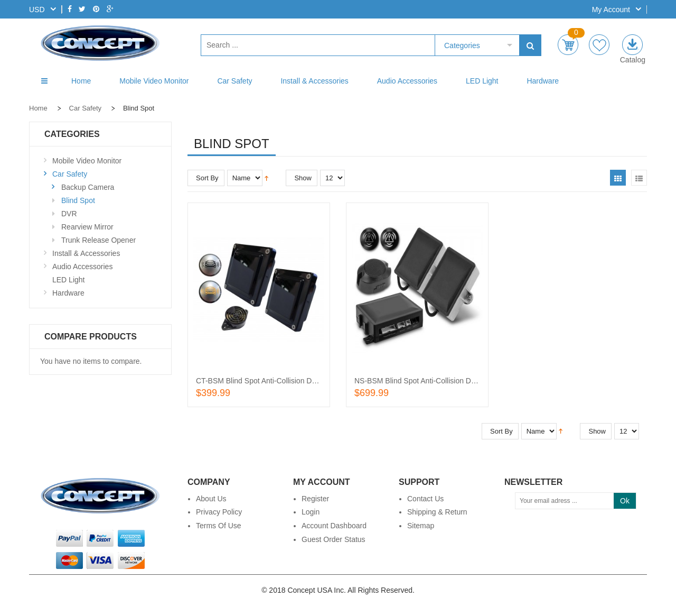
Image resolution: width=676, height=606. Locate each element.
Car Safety (85, 108)
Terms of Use (218, 525)
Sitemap (420, 525)
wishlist (599, 44)
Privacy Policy (219, 512)
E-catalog (632, 44)
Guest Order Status (333, 539)
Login (311, 512)
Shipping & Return (437, 512)
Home (38, 108)
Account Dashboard (334, 525)
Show (303, 178)
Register (315, 498)
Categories (462, 45)
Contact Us (425, 498)
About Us (211, 498)
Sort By (207, 178)
